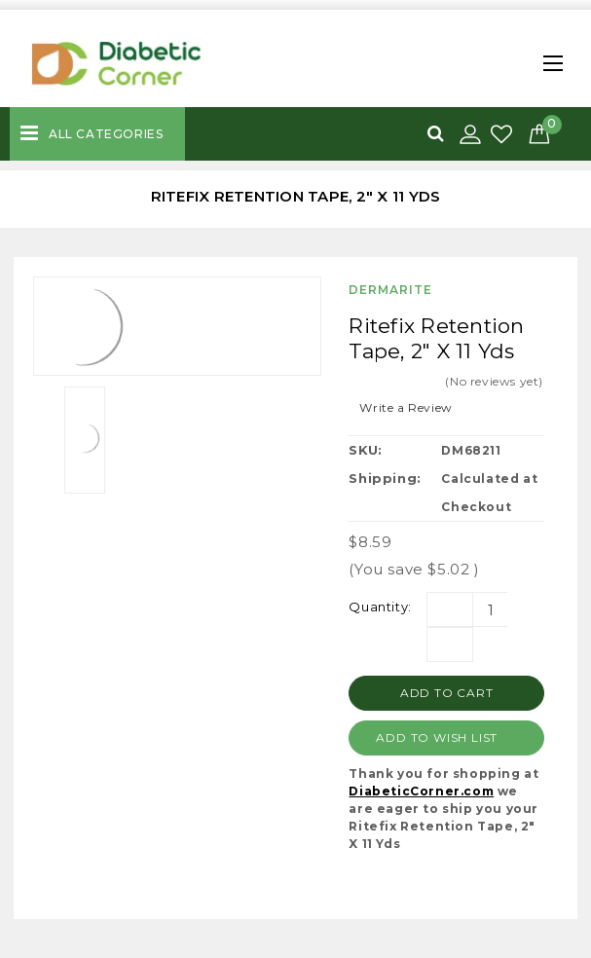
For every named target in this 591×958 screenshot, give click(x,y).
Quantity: (380, 606)
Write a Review (405, 407)
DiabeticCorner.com (421, 791)
